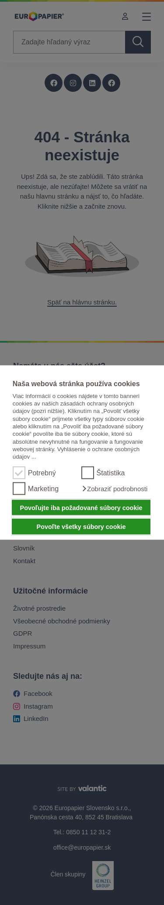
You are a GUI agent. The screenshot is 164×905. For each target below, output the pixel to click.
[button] (114, 488)
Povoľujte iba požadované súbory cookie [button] (81, 507)
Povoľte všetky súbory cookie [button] (81, 526)
